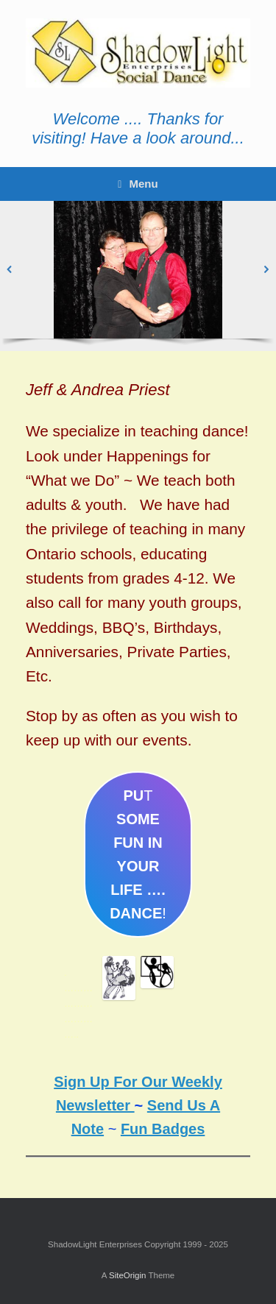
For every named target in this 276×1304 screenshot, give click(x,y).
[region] (138, 276)
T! (138, 854)
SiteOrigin (127, 1275)
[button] (9, 269)
